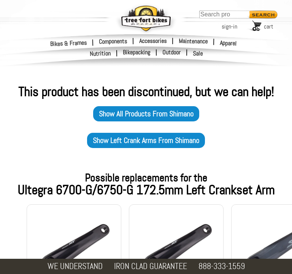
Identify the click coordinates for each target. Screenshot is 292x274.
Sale (198, 53)
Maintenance (193, 41)
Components (113, 41)
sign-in (229, 26)
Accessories (153, 41)
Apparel (228, 43)
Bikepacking (136, 52)
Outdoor (171, 52)
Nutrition (100, 53)
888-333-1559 (221, 266)
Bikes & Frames (68, 43)
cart (268, 26)
